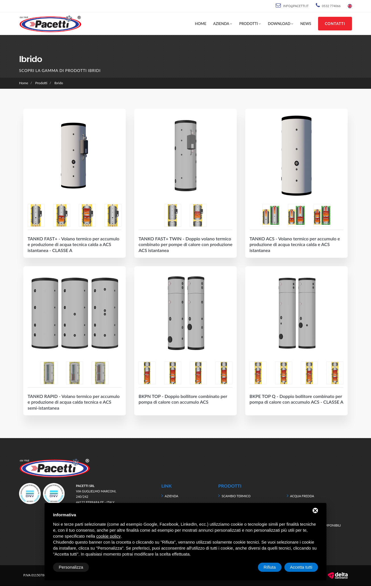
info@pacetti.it (295, 6)
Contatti (335, 23)
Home (200, 23)
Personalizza (71, 567)
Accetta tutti (301, 567)
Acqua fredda (302, 496)
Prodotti (248, 23)
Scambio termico (236, 496)
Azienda (221, 23)
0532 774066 (331, 6)
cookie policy (108, 536)
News (305, 23)
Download (279, 23)
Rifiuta (270, 567)
